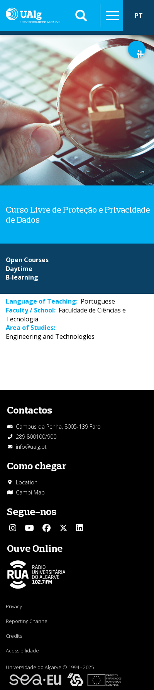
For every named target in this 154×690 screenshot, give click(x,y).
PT (139, 15)
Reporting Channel (27, 621)
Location (26, 482)
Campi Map (30, 492)
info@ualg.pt (31, 446)
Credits (14, 635)
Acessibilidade (22, 650)
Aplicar (81, 15)
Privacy (14, 606)
